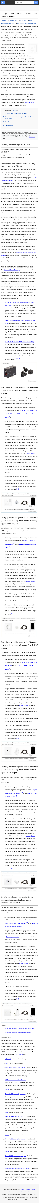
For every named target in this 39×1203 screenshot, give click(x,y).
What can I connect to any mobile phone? (18, 1032)
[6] (14, 543)
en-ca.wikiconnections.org (13, 1189)
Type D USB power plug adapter (15, 1116)
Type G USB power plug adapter (15, 1067)
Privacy (18, 1192)
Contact (28, 1189)
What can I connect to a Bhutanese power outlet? (20, 1028)
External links (9, 125)
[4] (9, 416)
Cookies (33, 1189)
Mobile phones (29, 102)
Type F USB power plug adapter (15, 1139)
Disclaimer (11, 1192)
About (22, 1189)
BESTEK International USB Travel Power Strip (19, 342)
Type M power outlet (12, 937)
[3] (11, 413)
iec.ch (7, 1063)
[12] (27, 922)
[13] (16, 358)
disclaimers (32, 137)
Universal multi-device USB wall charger (17, 1168)
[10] (22, 792)
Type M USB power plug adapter (15, 923)
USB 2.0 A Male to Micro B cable (15, 1080)
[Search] (24, 2)
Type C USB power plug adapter (15, 1094)
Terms (22, 1192)
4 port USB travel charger (12, 270)
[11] (20, 936)
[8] (11, 665)
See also (7, 122)
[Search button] (36, 2)
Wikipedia (8, 1059)
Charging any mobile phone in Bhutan (16, 113)
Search (27, 1192)
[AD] (18, 358)
